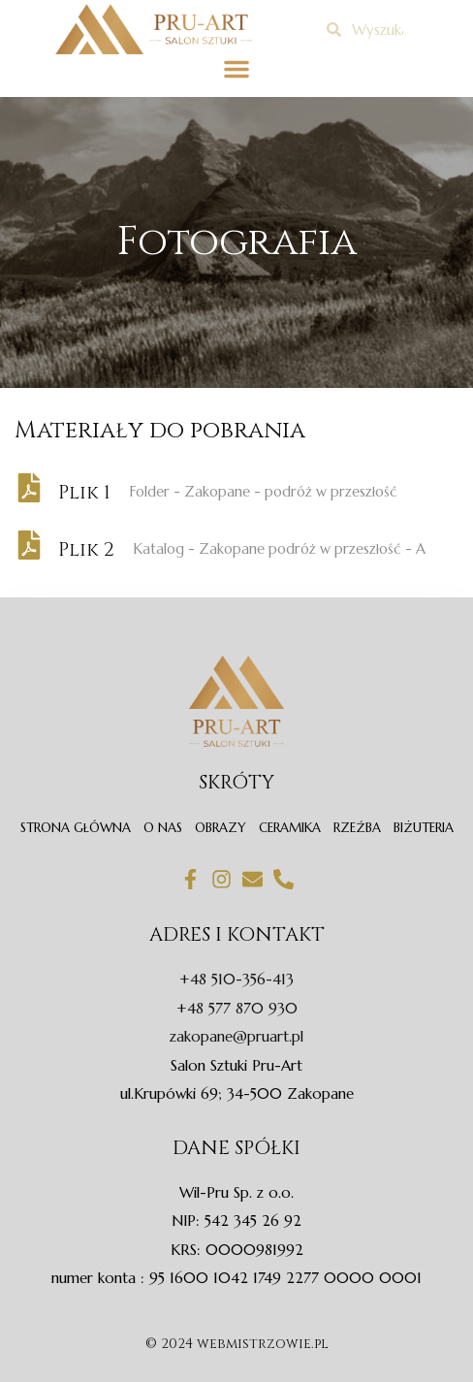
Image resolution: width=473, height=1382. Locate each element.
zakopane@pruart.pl (236, 1036)
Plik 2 (86, 549)
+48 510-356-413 (236, 979)
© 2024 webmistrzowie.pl (237, 1343)
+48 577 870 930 (237, 1008)
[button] (236, 68)
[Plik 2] (29, 545)
